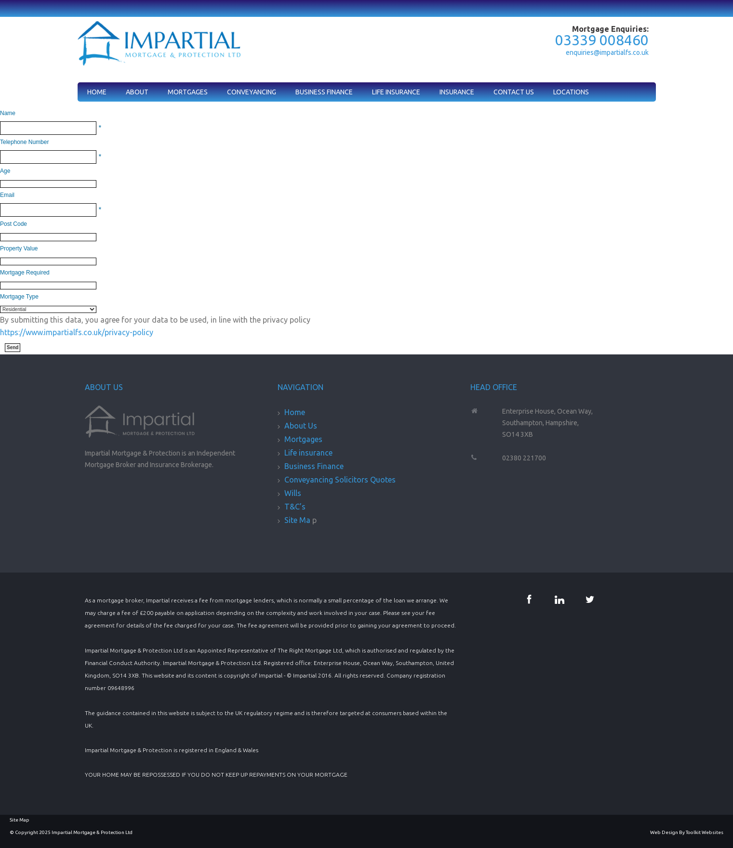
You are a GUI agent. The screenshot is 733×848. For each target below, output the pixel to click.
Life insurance (308, 452)
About (137, 92)
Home (97, 92)
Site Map (19, 819)
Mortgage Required (25, 272)
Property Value (19, 248)
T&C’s (295, 506)
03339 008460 (602, 40)
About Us (300, 425)
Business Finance (324, 92)
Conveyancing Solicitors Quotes (340, 479)
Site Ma (298, 520)
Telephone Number (24, 142)
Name (7, 113)
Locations (571, 92)
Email (7, 195)
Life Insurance (396, 92)
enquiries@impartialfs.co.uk (607, 52)
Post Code (13, 224)
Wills (292, 493)
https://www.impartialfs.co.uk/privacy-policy (76, 332)
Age (5, 171)
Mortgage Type (19, 296)
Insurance (457, 92)
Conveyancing (251, 92)
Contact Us (513, 92)
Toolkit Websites (704, 832)
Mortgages (188, 92)
